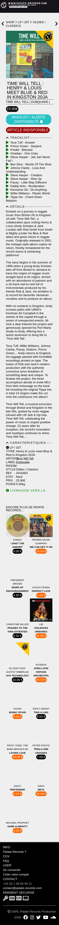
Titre (10, 451)
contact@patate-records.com (22, 888)
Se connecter (12, 870)
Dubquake (39, 101)
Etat (9, 476)
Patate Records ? (14, 851)
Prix (9, 480)
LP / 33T (23, 22)
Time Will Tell (17, 101)
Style (10, 469)
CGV (6, 856)
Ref (9, 473)
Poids (10, 484)
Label (10, 462)
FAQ (6, 861)
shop (10, 22)
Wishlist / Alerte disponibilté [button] (28, 119)
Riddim (10, 465)
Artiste (10, 458)
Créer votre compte (16, 874)
